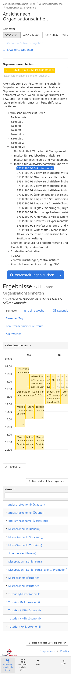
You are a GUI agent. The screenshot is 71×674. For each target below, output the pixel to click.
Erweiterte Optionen (18, 49)
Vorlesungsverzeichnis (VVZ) (19, 3)
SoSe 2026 (51, 35)
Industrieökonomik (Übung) (26, 512)
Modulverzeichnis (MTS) (22, 665)
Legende (60, 310)
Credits (64, 651)
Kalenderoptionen (16, 345)
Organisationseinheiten (18, 64)
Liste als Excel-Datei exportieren (47, 481)
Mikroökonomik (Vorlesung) (25, 537)
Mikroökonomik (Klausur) (24, 529)
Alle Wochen (14, 334)
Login (63, 662)
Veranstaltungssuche (50, 3)
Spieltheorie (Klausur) (22, 553)
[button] (28, 386)
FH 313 (38, 395)
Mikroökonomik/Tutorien (24, 578)
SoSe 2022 (11, 35)
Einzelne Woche (34, 310)
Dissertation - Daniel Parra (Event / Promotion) (43, 391)
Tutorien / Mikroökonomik (24, 610)
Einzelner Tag (14, 318)
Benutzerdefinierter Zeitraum (24, 326)
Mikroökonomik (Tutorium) (25, 545)
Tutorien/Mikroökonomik (24, 594)
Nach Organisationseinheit (21, 7)
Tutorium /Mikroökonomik (24, 626)
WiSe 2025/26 (31, 35)
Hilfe (37, 662)
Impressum (48, 651)
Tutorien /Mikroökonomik (24, 602)
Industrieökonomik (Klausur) (26, 504)
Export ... (14, 466)
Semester (9, 29)
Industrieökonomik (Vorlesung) (28, 521)
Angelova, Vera (54, 402)
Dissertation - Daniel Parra (25, 561)
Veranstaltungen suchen (32, 275)
